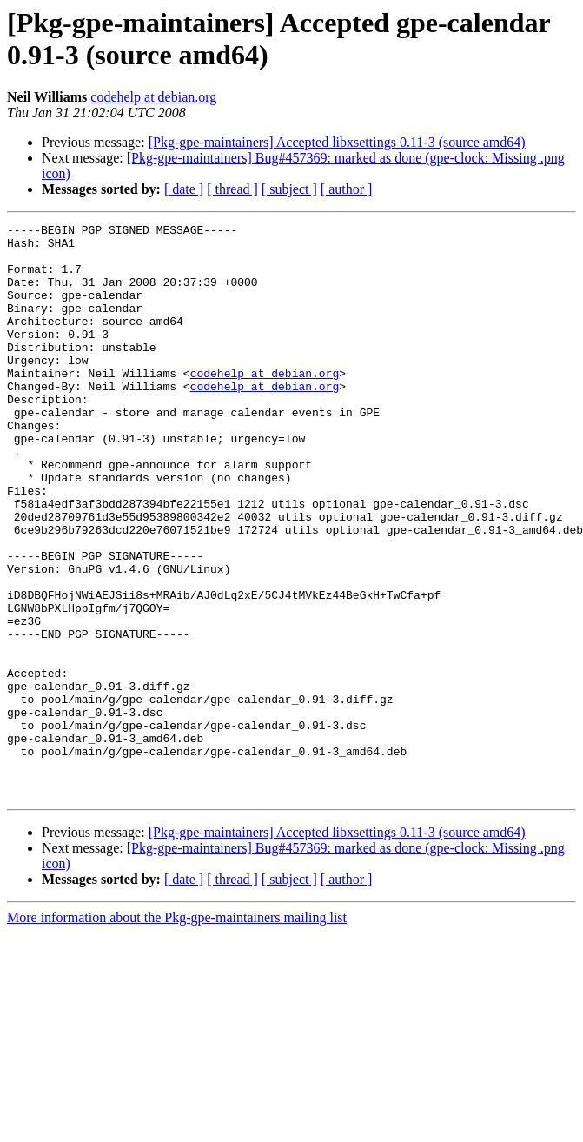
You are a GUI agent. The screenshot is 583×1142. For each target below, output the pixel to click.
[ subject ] (289, 189)
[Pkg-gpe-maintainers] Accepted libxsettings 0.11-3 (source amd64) (337, 142)
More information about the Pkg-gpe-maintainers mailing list (177, 1032)
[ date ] (183, 189)
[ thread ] (232, 189)
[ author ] (347, 189)
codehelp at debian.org (153, 97)
